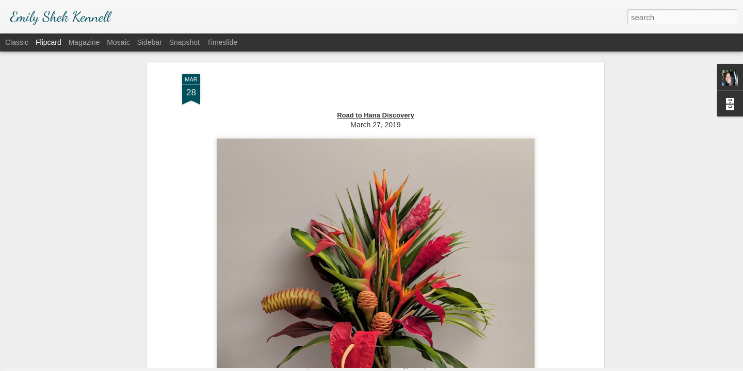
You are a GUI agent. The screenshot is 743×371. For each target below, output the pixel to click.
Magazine (84, 42)
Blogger (403, 365)
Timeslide (222, 42)
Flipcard (48, 42)
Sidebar (149, 42)
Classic (16, 42)
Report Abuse (434, 365)
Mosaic (118, 42)
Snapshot (184, 42)
